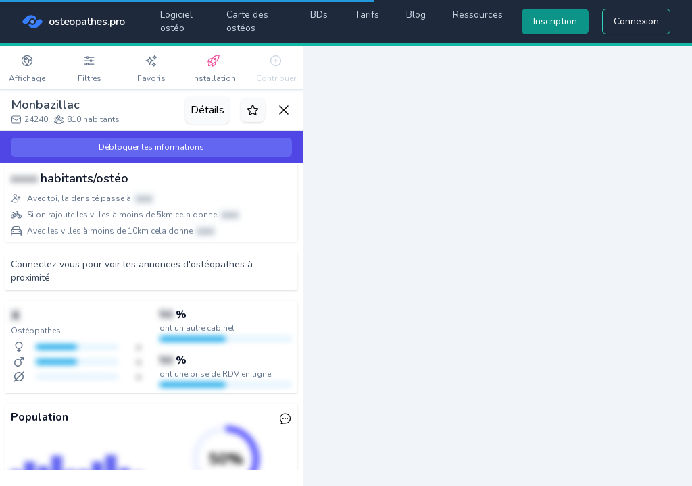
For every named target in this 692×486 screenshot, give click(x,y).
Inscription (555, 21)
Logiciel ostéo (176, 21)
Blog (416, 14)
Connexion (636, 21)
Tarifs (367, 14)
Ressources (478, 14)
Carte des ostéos (247, 21)
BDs (319, 14)
